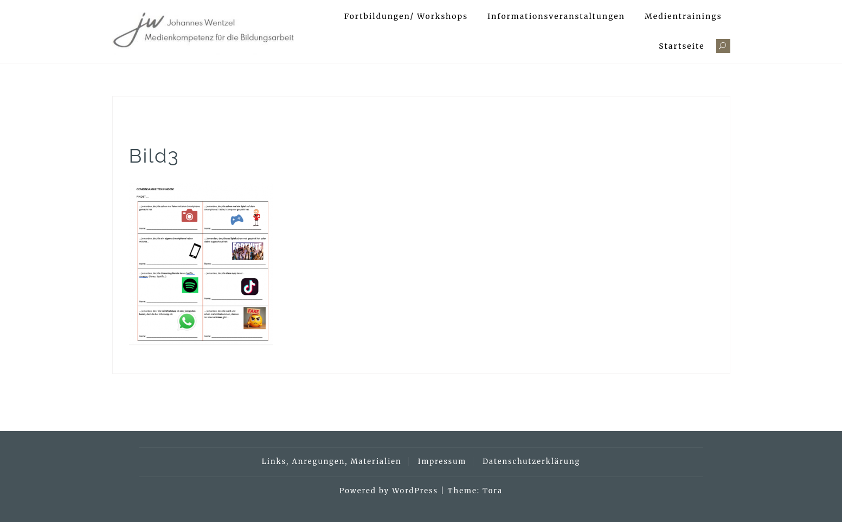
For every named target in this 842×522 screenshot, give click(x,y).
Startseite (681, 46)
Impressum (442, 461)
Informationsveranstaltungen (556, 16)
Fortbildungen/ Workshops (406, 16)
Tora (493, 490)
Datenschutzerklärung (531, 461)
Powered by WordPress (388, 490)
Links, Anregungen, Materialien (332, 461)
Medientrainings (683, 16)
